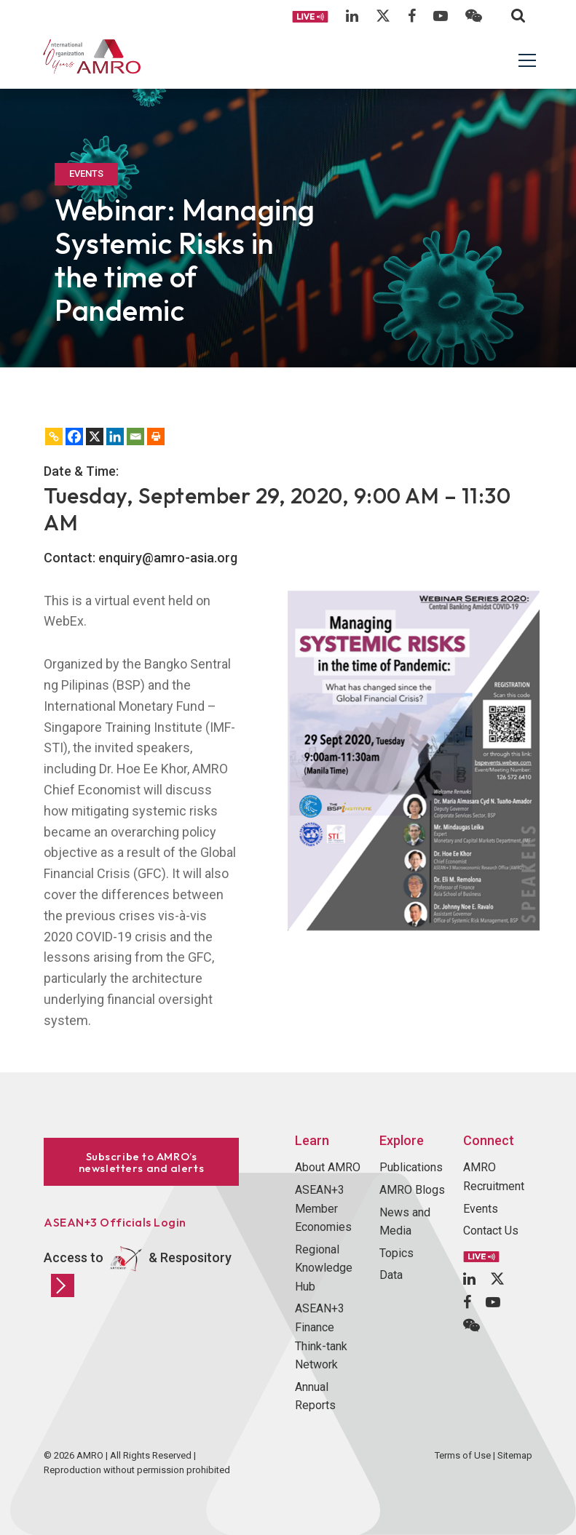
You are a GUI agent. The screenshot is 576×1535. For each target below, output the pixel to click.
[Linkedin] (115, 436)
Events (480, 1209)
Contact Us (490, 1230)
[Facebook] (74, 436)
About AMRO (327, 1167)
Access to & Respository (138, 1269)
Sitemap (514, 1455)
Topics (396, 1253)
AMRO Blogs (412, 1190)
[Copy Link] (54, 436)
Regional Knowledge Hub (323, 1268)
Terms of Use (463, 1455)
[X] (94, 436)
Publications (411, 1167)
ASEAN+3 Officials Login (115, 1222)
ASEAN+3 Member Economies (323, 1208)
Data (391, 1275)
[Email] (135, 436)
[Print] (156, 436)
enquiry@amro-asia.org (167, 557)
